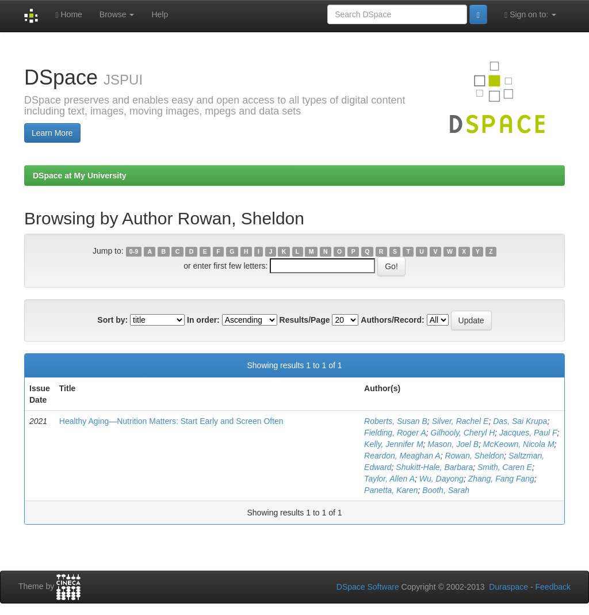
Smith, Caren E (504, 467)
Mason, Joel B (453, 444)
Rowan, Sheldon (474, 455)
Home (68, 15)
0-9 (133, 251)
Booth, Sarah (445, 490)
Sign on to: (530, 15)
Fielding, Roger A (395, 432)
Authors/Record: (392, 319)
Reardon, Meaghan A (402, 455)
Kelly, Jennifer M (393, 444)
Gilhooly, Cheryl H (463, 432)
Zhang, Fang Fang (501, 478)
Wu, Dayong (441, 478)
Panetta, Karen (391, 490)
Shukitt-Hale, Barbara (434, 467)
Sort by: (112, 319)
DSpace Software (367, 586)
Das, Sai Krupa (520, 421)
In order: (203, 319)
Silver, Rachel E (460, 421)
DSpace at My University (80, 175)
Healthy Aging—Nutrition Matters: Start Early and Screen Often (171, 421)
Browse (117, 14)
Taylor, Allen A (389, 478)
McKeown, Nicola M (518, 444)
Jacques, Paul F (528, 432)
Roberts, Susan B (395, 421)
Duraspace (508, 586)
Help (159, 14)
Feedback (553, 586)
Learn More (52, 132)
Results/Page (305, 319)
